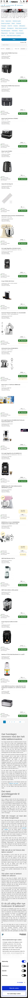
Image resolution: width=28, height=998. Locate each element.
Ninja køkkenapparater (5, 30)
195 (20, 722)
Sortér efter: (3, 48)
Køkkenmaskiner (20, 5)
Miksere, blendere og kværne (21, 28)
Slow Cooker (11, 33)
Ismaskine (16, 25)
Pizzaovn (21, 30)
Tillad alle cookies (14, 988)
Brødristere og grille (17, 21)
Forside (2, 5)
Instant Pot (10, 25)
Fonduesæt (18, 23)
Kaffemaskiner (22, 25)
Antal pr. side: (17, 48)
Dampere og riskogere (5, 23)
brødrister (24, 828)
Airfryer (2, 21)
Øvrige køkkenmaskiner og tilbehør (14, 35)
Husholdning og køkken (10, 5)
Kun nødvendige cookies (14, 993)
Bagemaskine (8, 21)
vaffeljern (6, 829)
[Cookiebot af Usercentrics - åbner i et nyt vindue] (20, 934)
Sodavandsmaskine (20, 33)
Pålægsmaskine (4, 33)
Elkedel (13, 23)
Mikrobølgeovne (10, 28)
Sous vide (3, 35)
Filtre (14, 39)
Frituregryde (3, 25)
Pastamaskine (14, 30)
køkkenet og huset (13, 783)
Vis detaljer (20, 982)
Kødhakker (3, 28)
